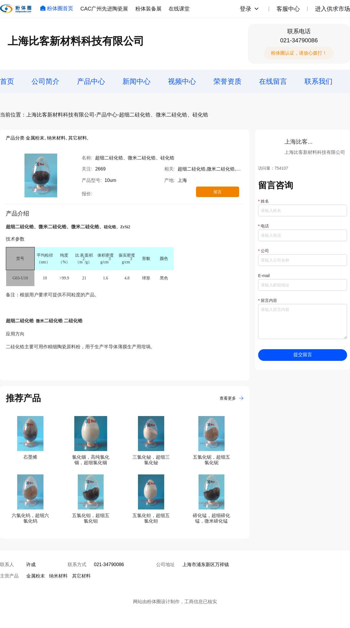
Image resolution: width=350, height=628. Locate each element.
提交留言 (302, 354)
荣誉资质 (228, 81)
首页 (7, 81)
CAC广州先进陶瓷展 (104, 9)
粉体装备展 (148, 9)
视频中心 (182, 81)
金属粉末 (35, 575)
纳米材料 (58, 575)
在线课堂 (179, 9)
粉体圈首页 (56, 8)
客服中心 (288, 9)
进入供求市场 (332, 9)
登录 (245, 9)
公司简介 (46, 81)
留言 (218, 191)
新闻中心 (136, 81)
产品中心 (91, 81)
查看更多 (232, 398)
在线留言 (273, 81)
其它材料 (81, 575)
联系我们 (318, 81)
